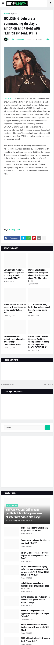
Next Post (47, 384)
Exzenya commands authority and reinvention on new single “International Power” (14, 340)
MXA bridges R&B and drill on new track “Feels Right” (35, 639)
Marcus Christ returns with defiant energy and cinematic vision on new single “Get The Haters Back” (38, 275)
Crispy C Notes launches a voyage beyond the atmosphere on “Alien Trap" (35, 556)
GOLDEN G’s (9, 99)
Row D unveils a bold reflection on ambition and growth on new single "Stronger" (35, 600)
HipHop (13, 13)
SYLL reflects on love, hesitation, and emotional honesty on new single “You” (39, 308)
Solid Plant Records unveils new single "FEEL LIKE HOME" (34, 529)
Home (6, 13)
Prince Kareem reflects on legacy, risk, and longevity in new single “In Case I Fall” (15, 308)
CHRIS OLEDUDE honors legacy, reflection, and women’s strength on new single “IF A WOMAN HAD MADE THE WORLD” (35, 570)
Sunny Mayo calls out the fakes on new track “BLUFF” (35, 541)
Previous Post (8, 384)
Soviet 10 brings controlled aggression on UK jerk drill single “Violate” (35, 613)
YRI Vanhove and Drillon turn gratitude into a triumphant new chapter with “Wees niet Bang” (24, 513)
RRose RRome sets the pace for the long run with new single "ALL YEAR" (35, 627)
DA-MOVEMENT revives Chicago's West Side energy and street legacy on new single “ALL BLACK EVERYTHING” (38, 341)
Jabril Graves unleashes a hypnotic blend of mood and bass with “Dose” (35, 586)
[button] (3, 3)
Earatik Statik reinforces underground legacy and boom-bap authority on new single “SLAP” (14, 274)
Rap (18, 229)
